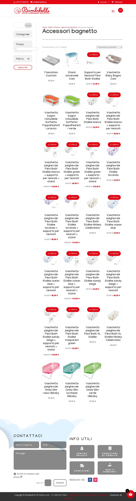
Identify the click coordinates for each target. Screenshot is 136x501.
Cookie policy (102, 495)
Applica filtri (23, 67)
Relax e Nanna (54, 27)
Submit (60, 482)
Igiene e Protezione (69, 27)
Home (44, 27)
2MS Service (68, 498)
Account (102, 2)
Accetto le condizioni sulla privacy (26, 475)
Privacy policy (89, 495)
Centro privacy (75, 495)
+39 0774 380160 (21, 2)
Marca (22, 59)
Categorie (22, 34)
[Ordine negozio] (109, 47)
